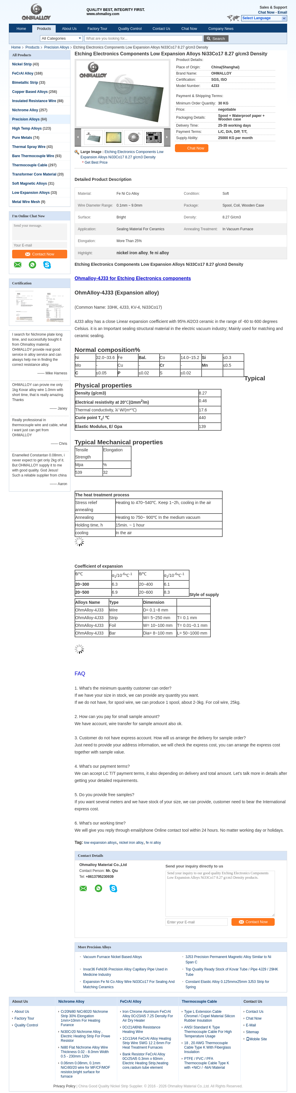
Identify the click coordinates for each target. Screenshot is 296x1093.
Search (219, 38)
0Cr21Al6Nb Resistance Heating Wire (141, 1029)
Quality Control (129, 29)
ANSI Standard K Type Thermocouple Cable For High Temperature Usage (208, 1031)
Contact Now (39, 254)
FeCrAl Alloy (22, 73)
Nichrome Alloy (25, 110)
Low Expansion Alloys (31, 193)
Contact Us (161, 29)
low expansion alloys (100, 843)
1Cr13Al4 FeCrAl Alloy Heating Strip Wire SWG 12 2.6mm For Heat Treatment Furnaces (147, 1042)
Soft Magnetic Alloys (29, 183)
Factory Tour (97, 29)
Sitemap (252, 1032)
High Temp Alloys (27, 128)
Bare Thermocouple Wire (33, 156)
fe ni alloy (153, 843)
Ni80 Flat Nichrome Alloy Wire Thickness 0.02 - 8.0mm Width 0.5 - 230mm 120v (85, 1051)
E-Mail (251, 1025)
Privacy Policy (64, 1086)
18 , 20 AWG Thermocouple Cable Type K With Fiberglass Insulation (207, 1047)
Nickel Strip (22, 64)
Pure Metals (22, 138)
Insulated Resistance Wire (34, 101)
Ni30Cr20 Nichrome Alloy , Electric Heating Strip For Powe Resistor (85, 1036)
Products (44, 29)
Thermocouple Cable (29, 165)
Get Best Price (96, 162)
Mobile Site (256, 1039)
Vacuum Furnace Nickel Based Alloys (112, 957)
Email (282, 12)
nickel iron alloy (131, 843)
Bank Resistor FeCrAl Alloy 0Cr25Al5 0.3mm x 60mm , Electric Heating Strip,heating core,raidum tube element (145, 1061)
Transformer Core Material (34, 174)
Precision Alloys (56, 47)
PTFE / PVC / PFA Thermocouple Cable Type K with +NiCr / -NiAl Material (206, 1063)
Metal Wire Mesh (26, 202)
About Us (69, 29)
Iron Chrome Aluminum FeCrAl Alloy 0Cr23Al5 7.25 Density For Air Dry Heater (148, 1016)
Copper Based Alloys (30, 92)
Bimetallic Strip (25, 83)
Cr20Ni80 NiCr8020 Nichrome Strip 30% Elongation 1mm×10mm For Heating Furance (84, 1018)
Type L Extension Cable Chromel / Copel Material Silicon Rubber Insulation (209, 1016)
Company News (221, 29)
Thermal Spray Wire (29, 147)
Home (21, 29)
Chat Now (266, 12)
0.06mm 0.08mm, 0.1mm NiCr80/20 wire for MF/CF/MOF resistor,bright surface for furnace (85, 1069)
